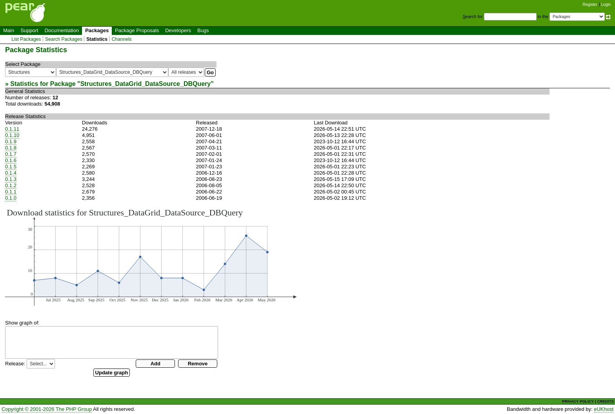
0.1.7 (10, 154)
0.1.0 (10, 198)
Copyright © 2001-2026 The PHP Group (47, 409)
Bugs (203, 30)
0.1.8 (10, 148)
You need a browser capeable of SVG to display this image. (151, 257)
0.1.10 (12, 135)
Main (8, 30)
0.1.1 (10, 192)
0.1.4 (10, 173)
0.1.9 (10, 141)
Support (29, 30)
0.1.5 (10, 167)
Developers (178, 30)
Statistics (96, 39)
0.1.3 (10, 179)
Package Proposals (137, 30)
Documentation (62, 30)
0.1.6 (10, 160)
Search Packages (63, 39)
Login (606, 4)
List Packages (26, 39)
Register (590, 4)
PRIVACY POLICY (578, 401)
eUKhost (603, 409)
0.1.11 (12, 129)
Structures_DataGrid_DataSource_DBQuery (145, 83)
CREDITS (605, 401)
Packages (97, 30)
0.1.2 (10, 185)
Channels (122, 39)
